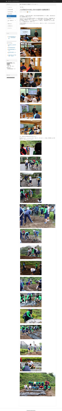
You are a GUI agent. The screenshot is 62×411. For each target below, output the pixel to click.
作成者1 (29, 11)
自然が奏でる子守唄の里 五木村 (12, 56)
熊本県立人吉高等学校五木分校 (14, 1)
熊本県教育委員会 (11, 47)
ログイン (54, 1)
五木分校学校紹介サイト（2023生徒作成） (12, 37)
